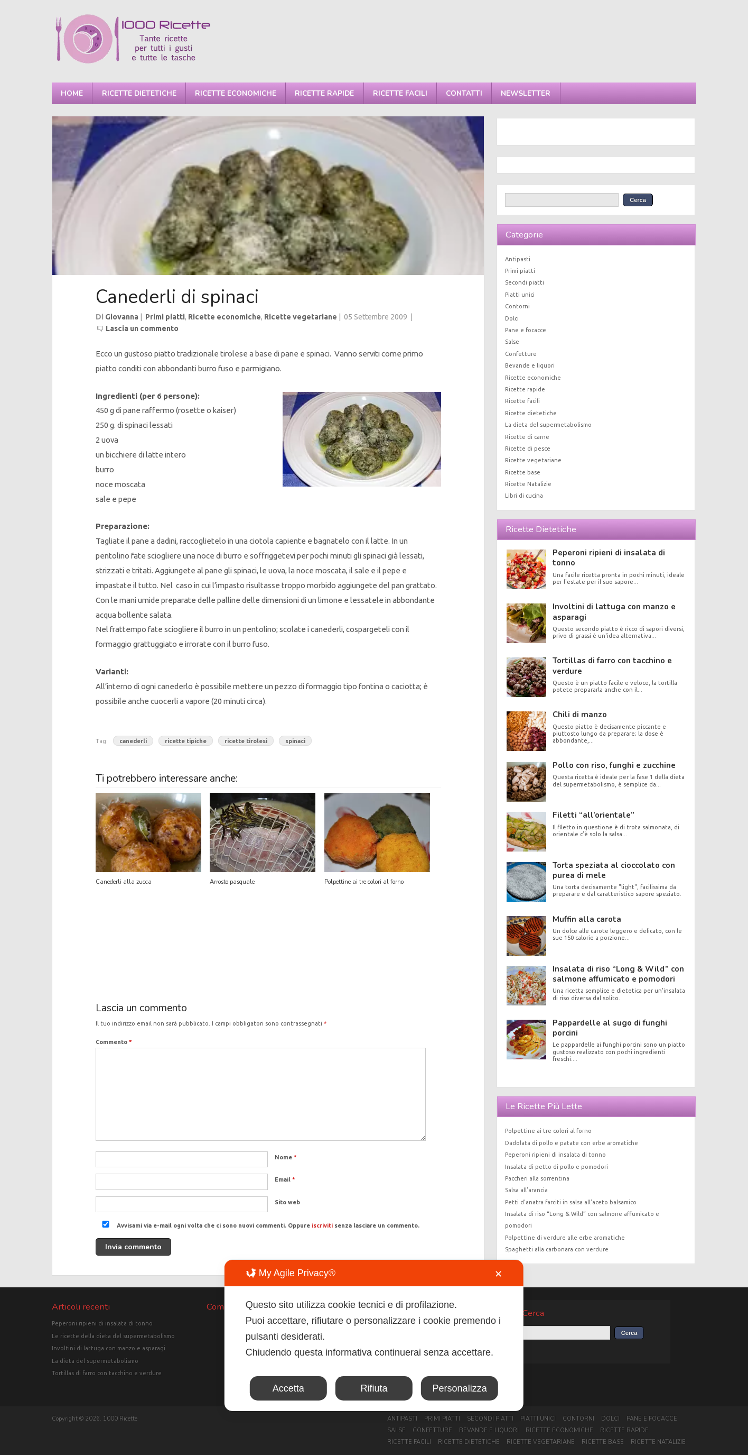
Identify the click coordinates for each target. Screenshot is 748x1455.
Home (72, 93)
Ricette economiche (235, 93)
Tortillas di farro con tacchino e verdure (612, 665)
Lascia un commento (142, 328)
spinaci (295, 741)
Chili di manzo (580, 714)
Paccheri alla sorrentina (537, 1178)
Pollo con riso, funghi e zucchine (614, 765)
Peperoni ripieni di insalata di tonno (609, 557)
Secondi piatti (524, 282)
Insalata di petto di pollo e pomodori (556, 1167)
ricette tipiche (186, 741)
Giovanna (121, 317)
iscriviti (322, 1225)
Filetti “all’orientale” (593, 815)
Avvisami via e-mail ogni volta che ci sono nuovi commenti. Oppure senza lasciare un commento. (258, 1225)
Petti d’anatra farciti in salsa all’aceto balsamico (571, 1202)
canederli (133, 741)
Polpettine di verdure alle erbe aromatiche (565, 1237)
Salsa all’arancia (526, 1190)
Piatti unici (520, 294)
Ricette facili (400, 93)
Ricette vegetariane (300, 317)
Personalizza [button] (460, 1388)
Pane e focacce (525, 330)
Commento (114, 1042)
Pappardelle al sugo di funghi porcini (610, 1028)
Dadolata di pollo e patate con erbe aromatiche (571, 1143)
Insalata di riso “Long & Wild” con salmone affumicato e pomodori (618, 974)
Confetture (521, 354)
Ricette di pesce (527, 448)
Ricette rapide (324, 93)
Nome (286, 1157)
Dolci (512, 318)
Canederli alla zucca (124, 882)
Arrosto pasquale (232, 882)
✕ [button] (498, 1274)
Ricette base (522, 472)
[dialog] (374, 1335)
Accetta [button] (288, 1388)
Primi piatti (165, 317)
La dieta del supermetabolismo (548, 425)
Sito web (287, 1202)
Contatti (464, 93)
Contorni (517, 306)
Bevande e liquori (530, 365)
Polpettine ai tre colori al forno (364, 882)
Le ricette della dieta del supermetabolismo (113, 1336)
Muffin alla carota (587, 919)
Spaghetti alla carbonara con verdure (557, 1249)
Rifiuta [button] (373, 1388)
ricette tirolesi (246, 741)
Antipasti (517, 259)
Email (285, 1179)
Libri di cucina (524, 495)
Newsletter (525, 93)
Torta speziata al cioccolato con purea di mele (614, 870)
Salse (512, 341)
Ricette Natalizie (528, 484)
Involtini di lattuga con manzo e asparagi (614, 611)
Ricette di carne (527, 437)
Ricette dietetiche (139, 93)
